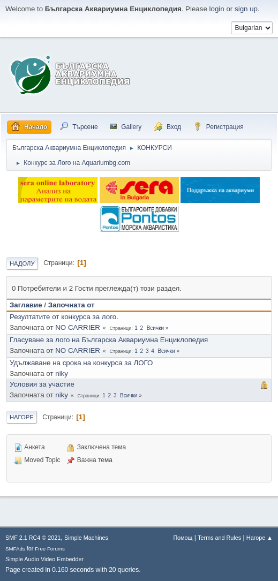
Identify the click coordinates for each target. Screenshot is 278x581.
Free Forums (50, 549)
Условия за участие (42, 384)
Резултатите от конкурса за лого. (64, 317)
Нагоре (22, 417)
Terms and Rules (219, 537)
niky (61, 373)
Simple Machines (86, 537)
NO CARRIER (77, 327)
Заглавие (26, 305)
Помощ (182, 537)
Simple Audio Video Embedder (44, 559)
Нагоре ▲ (259, 537)
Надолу (22, 263)
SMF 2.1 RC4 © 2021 (33, 537)
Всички (155, 328)
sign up (246, 9)
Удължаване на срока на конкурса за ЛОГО (81, 363)
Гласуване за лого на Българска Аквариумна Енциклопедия (109, 340)
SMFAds (15, 549)
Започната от (71, 305)
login (216, 9)
